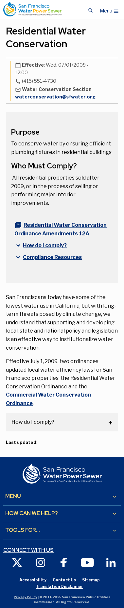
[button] (109, 9)
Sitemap (91, 579)
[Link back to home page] (32, 9)
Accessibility (32, 579)
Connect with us (28, 550)
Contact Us (64, 579)
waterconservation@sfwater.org (55, 97)
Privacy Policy (25, 597)
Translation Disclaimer (59, 586)
